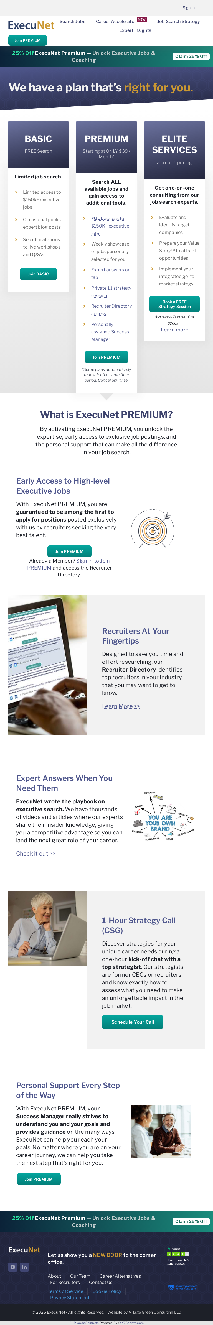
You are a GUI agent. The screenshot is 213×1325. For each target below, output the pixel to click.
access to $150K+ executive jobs (110, 226)
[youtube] (12, 1267)
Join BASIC (38, 274)
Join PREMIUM (27, 40)
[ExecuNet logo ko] (24, 1248)
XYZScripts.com (131, 1323)
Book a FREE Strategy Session (174, 304)
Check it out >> (36, 853)
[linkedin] (24, 1267)
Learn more (175, 330)
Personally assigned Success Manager (110, 332)
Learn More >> (121, 706)
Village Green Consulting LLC (155, 1312)
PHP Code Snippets (84, 1323)
